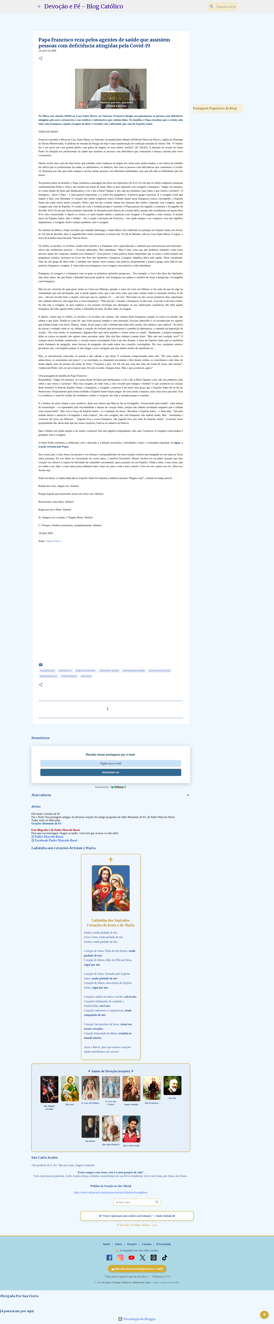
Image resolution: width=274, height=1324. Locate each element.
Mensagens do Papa (134, 670)
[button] (41, 58)
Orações (132, 1244)
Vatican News (53, 541)
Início (106, 1244)
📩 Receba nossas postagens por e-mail (137, 1269)
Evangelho (65, 670)
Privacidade (163, 1244)
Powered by (110, 787)
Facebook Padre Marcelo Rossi (56, 840)
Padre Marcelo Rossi (49, 836)
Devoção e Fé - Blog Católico (83, 6)
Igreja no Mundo (85, 670)
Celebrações (47, 670)
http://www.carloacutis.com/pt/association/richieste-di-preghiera (110, 1192)
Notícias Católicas (159, 670)
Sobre (118, 1244)
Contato (146, 1244)
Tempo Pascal (69, 676)
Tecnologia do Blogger (137, 1319)
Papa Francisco (48, 676)
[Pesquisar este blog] (218, 6)
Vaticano (86, 676)
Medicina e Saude (109, 670)
